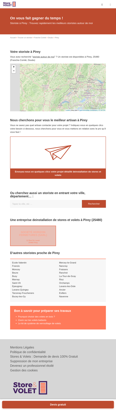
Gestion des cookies (24, 370)
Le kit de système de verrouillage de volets (39, 323)
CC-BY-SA (101, 110)
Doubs (50, 38)
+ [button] (14, 67)
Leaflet (68, 110)
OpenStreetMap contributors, (88, 110)
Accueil (13, 38)
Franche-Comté (40, 38)
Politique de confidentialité (28, 352)
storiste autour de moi (43, 57)
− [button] (14, 71)
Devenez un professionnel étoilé (32, 365)
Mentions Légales (22, 347)
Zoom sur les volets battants (32, 320)
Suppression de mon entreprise (31, 361)
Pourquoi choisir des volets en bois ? (36, 316)
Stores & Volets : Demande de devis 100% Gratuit (44, 356)
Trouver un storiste (25, 38)
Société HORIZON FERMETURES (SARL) (33, 233)
